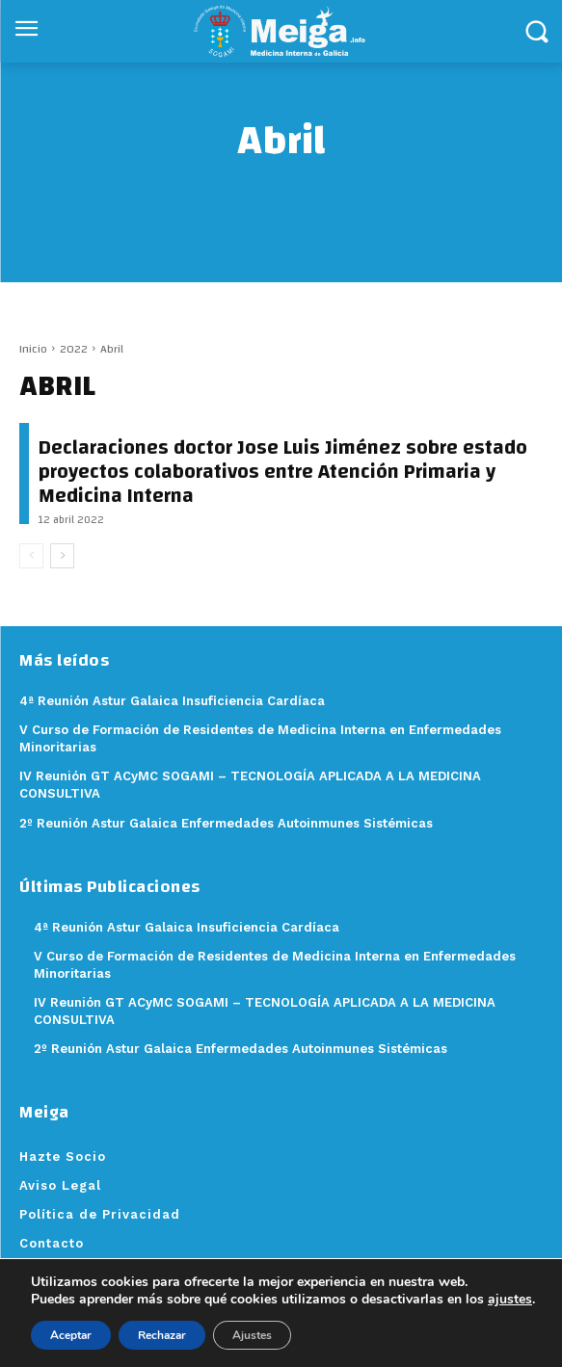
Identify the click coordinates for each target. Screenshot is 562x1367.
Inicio (33, 348)
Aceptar (71, 1335)
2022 (74, 348)
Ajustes (252, 1335)
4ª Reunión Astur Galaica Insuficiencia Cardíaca (186, 927)
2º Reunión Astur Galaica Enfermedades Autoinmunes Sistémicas (240, 1048)
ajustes (510, 1299)
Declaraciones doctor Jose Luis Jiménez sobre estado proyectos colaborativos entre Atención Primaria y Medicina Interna (283, 471)
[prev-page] (31, 555)
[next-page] (62, 555)
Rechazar (162, 1335)
